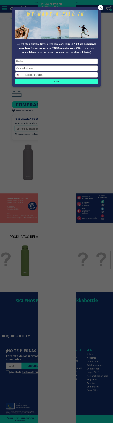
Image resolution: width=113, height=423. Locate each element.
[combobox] (20, 74)
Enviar (56, 81)
